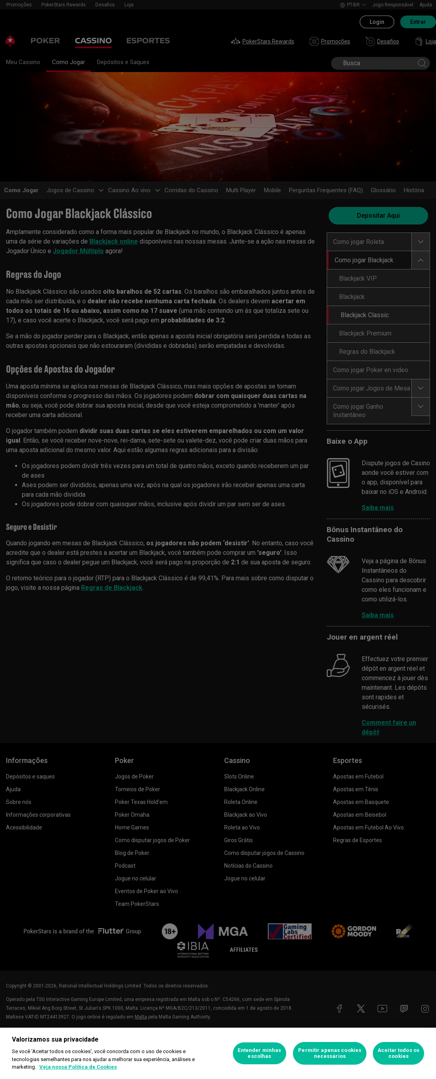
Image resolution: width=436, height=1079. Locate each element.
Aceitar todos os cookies (398, 1053)
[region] (218, 1053)
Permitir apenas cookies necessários (329, 1053)
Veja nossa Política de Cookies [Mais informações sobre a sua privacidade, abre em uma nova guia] (78, 1067)
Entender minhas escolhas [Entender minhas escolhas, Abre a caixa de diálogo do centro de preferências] (259, 1053)
